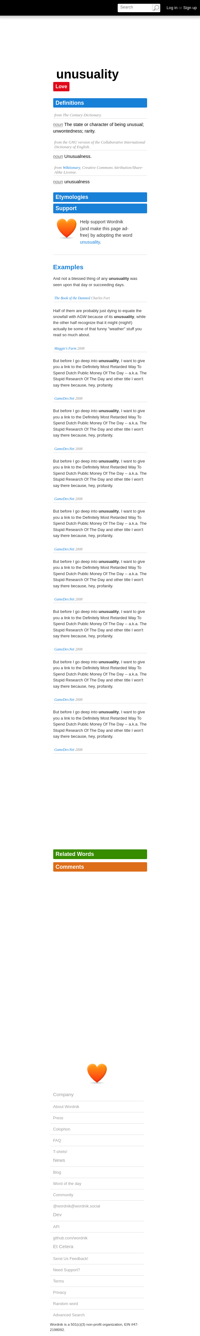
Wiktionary (71, 167)
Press (58, 1118)
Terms (58, 1281)
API (56, 1226)
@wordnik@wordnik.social (76, 1206)
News (59, 1160)
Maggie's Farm (65, 348)
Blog (57, 1172)
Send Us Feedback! (70, 1258)
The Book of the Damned (72, 298)
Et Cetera (63, 1246)
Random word (65, 1303)
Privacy (59, 1292)
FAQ (57, 1140)
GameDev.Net (64, 398)
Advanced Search (69, 1315)
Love (61, 86)
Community (63, 1194)
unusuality (90, 242)
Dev (57, 1214)
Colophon (61, 1129)
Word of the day (67, 1183)
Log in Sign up (182, 7)
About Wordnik (66, 1106)
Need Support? (66, 1270)
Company (63, 1094)
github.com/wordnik (70, 1238)
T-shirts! (60, 1151)
